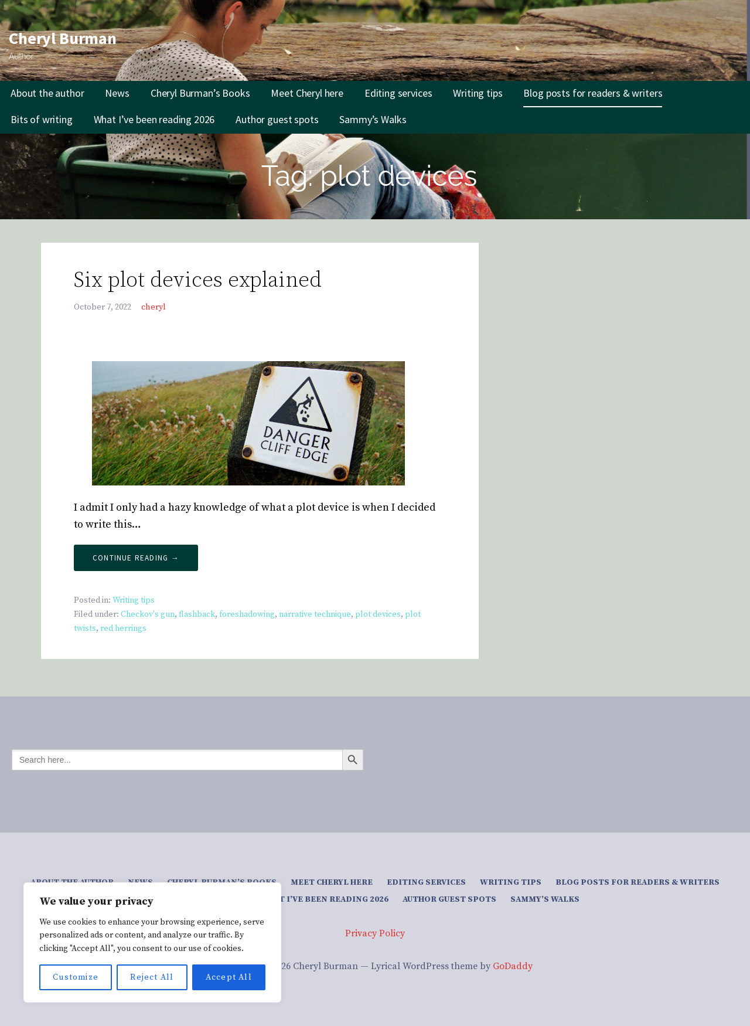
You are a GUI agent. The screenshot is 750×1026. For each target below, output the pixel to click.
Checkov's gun (148, 614)
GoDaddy (513, 966)
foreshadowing (247, 614)
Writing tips (477, 93)
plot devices (378, 614)
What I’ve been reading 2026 (154, 119)
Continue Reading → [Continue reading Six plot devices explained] (136, 558)
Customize (75, 977)
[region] (152, 942)
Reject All (151, 977)
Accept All (229, 977)
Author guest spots (277, 119)
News (117, 93)
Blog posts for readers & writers (592, 93)
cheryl (153, 307)
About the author (47, 93)
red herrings (123, 628)
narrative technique (315, 614)
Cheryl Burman (63, 38)
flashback (197, 614)
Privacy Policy (375, 933)
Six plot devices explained (198, 280)
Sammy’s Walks (372, 119)
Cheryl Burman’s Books (200, 93)
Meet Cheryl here (307, 93)
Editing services (398, 93)
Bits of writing (42, 119)
